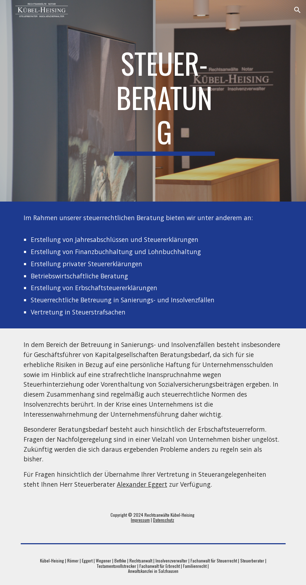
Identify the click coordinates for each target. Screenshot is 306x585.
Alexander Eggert (142, 484)
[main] (164, 101)
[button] (297, 10)
